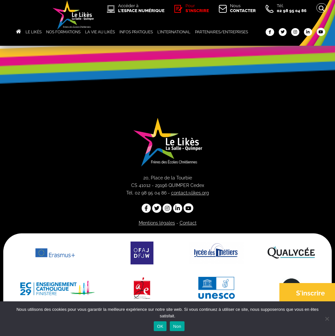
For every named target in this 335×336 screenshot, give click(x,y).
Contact (188, 223)
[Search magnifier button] (321, 8)
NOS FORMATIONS (63, 32)
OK (160, 326)
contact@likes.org (190, 192)
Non (177, 326)
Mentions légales (157, 223)
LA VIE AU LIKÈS (100, 32)
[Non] (327, 318)
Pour (197, 8)
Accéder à (141, 8)
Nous (243, 8)
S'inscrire (310, 293)
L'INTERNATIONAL (173, 32)
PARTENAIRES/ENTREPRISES (221, 32)
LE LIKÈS (34, 32)
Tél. (292, 8)
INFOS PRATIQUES (136, 32)
